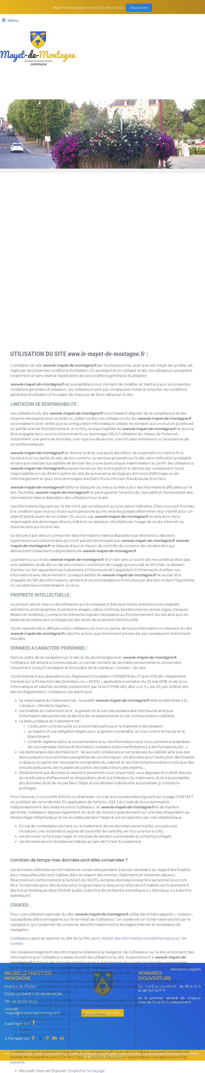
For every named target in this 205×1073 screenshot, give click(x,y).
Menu (13, 20)
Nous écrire (139, 8)
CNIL (160, 1046)
